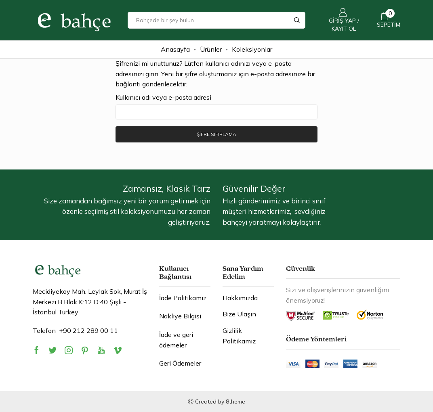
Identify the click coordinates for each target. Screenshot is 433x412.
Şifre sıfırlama (216, 134)
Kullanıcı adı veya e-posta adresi (163, 97)
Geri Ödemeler (180, 363)
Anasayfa (175, 49)
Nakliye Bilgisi (180, 316)
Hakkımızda (240, 298)
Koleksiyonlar (252, 49)
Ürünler (211, 49)
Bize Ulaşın (239, 314)
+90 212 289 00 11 (88, 330)
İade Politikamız (182, 298)
